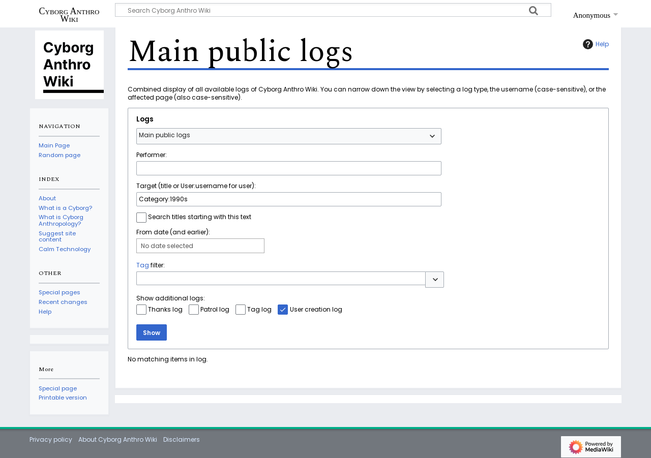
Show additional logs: (170, 298)
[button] (434, 279)
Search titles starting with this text (199, 216)
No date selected (167, 246)
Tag (142, 265)
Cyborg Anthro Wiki (69, 14)
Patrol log (214, 309)
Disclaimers (181, 439)
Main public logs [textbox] (164, 135)
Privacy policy (50, 439)
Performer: (151, 154)
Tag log (259, 309)
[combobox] (288, 136)
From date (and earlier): (173, 232)
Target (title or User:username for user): (196, 185)
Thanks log (165, 309)
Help (594, 44)
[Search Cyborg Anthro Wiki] (333, 10)
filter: (150, 265)
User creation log (316, 309)
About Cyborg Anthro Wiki (117, 439)
